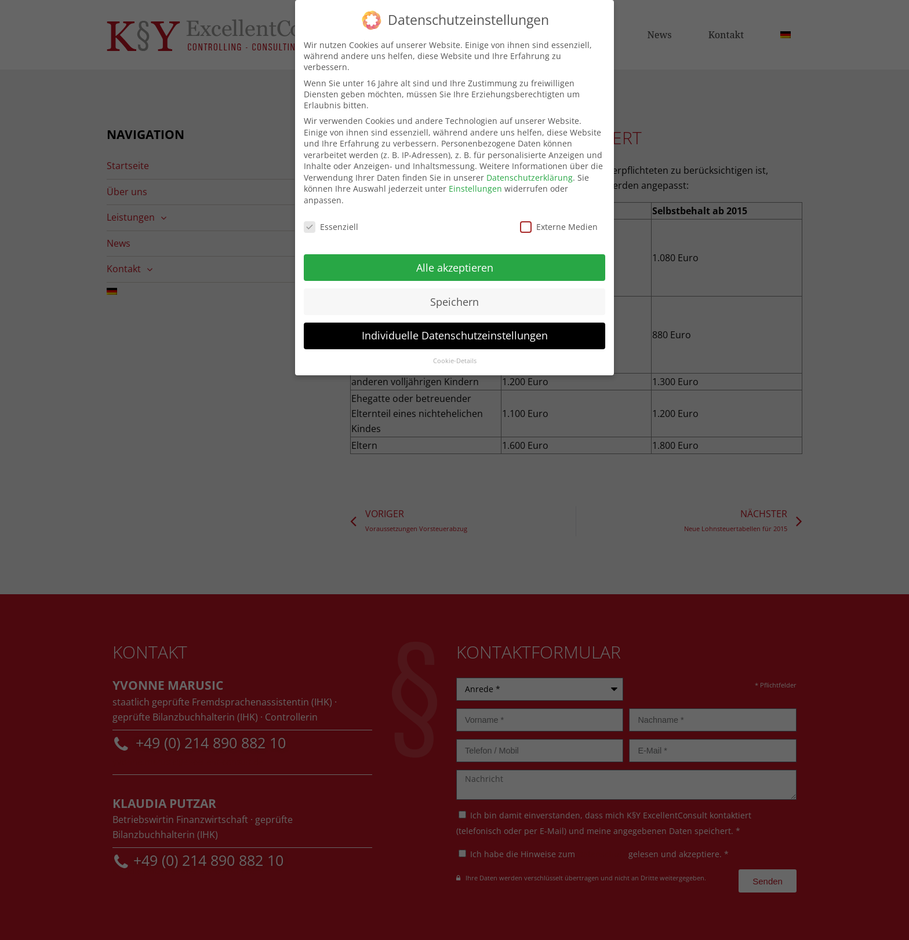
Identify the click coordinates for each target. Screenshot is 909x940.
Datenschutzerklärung (529, 172)
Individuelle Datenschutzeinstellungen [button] (455, 331)
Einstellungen (475, 183)
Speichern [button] (454, 296)
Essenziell (331, 221)
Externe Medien (559, 221)
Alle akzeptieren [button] (454, 262)
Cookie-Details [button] (455, 356)
